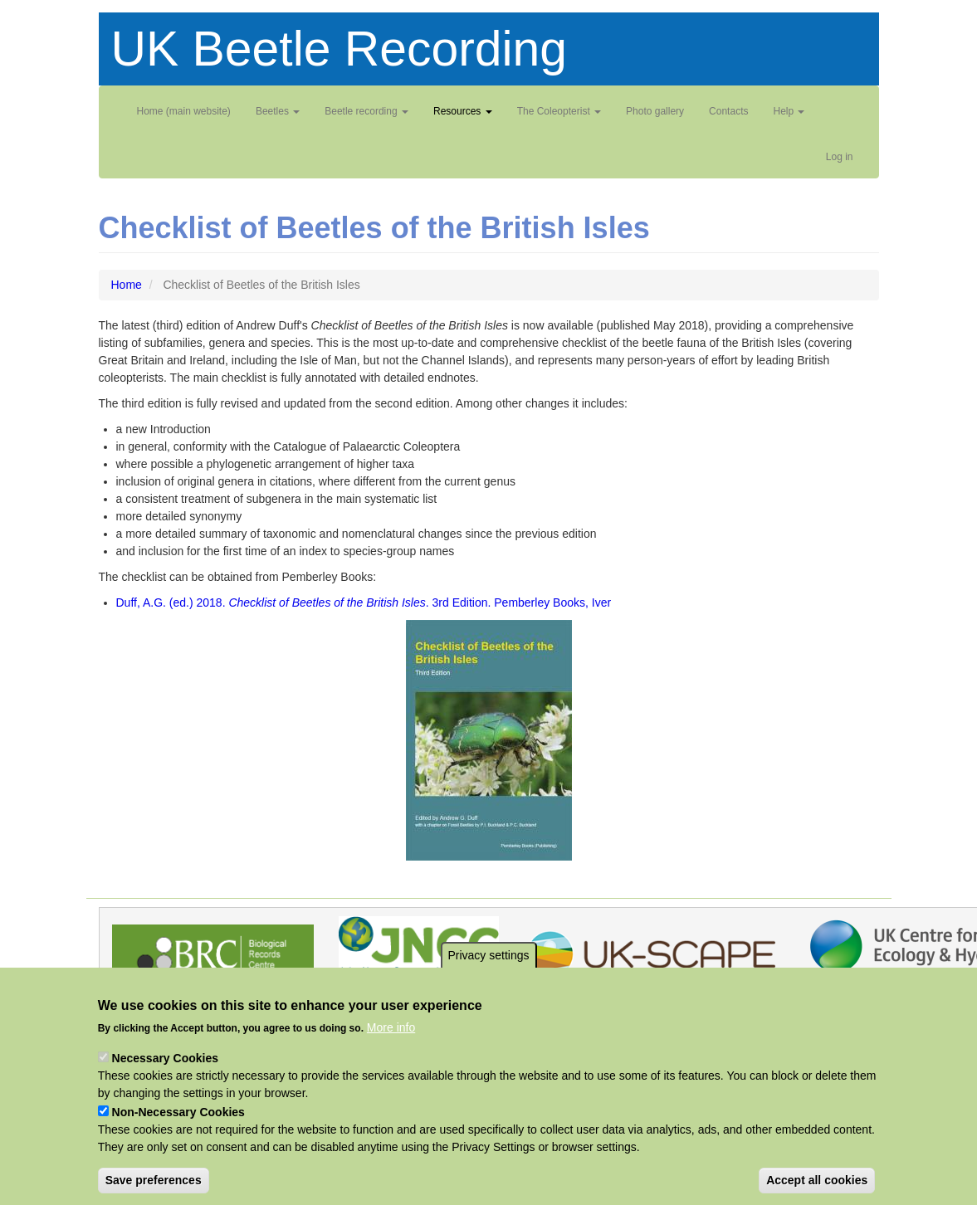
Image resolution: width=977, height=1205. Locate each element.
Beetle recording (366, 111)
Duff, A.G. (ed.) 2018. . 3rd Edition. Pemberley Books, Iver (364, 602)
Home (126, 284)
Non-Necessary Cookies (178, 1141)
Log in (839, 157)
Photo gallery (655, 111)
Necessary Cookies (165, 1087)
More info (391, 1056)
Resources (462, 111)
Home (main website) (184, 111)
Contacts (728, 111)
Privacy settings (488, 984)
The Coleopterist (559, 111)
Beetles (278, 111)
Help (788, 111)
